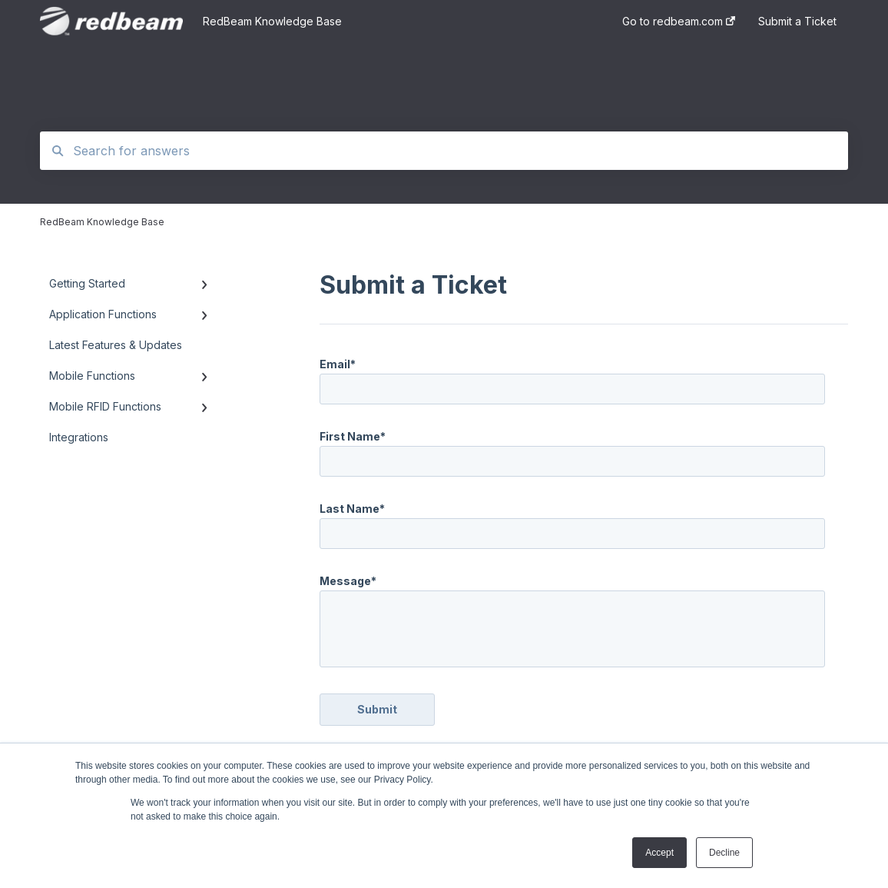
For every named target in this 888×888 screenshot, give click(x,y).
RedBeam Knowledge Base (272, 21)
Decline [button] (724, 852)
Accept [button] (659, 852)
